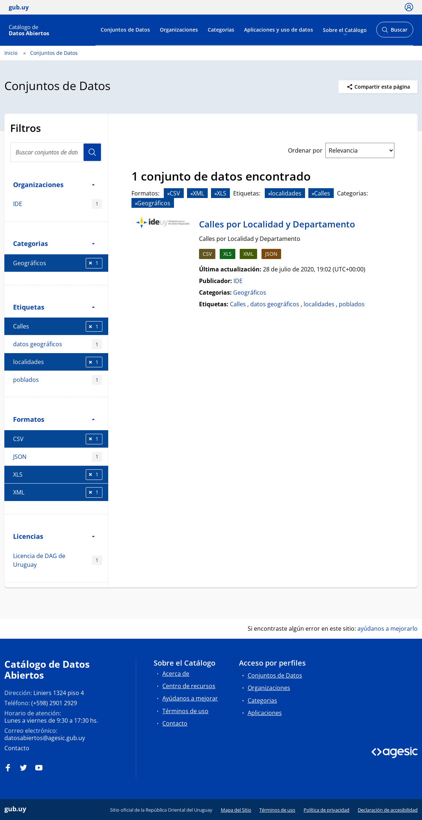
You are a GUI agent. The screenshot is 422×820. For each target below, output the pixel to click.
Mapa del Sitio (236, 810)
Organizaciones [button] (54, 184)
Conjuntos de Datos (125, 29)
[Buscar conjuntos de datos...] (56, 152)
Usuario (92, 152)
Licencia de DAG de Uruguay (57, 560)
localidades (57, 362)
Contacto (16, 748)
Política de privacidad (326, 810)
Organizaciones (179, 29)
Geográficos (57, 263)
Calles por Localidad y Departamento (277, 224)
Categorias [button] (54, 243)
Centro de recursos (188, 686)
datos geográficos (57, 344)
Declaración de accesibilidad (388, 810)
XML (57, 492)
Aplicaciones (265, 713)
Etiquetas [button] (54, 306)
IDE (57, 204)
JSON (57, 457)
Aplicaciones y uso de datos (278, 29)
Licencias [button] (54, 536)
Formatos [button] (54, 419)
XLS (57, 474)
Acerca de (175, 674)
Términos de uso (185, 711)
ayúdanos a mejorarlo (387, 629)
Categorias (221, 29)
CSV (57, 439)
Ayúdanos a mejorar (190, 698)
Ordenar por (305, 150)
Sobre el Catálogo (345, 29)
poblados (57, 380)
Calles (57, 326)
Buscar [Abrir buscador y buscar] (394, 31)
